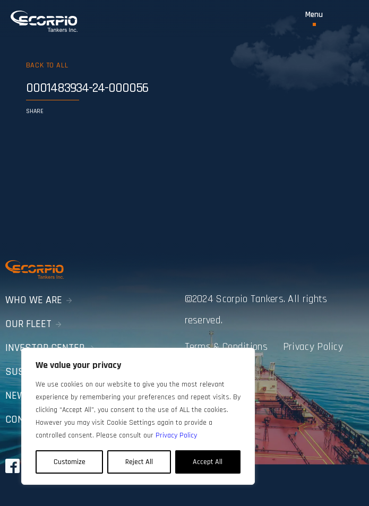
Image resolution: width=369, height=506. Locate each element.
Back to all (47, 65)
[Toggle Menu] (314, 18)
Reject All (139, 462)
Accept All (207, 462)
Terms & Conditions (226, 347)
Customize (69, 462)
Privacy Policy (313, 347)
